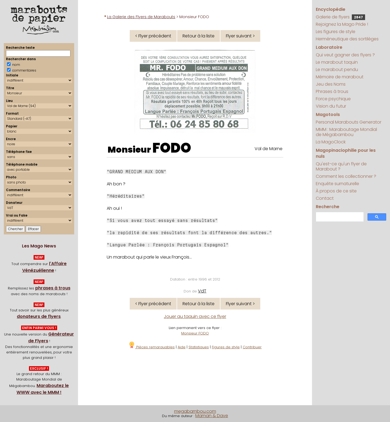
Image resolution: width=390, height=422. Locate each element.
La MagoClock (331, 142)
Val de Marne (268, 149)
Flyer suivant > (240, 36)
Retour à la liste (198, 36)
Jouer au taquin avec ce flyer (195, 316)
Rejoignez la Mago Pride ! (342, 24)
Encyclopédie (330, 9)
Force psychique (333, 99)
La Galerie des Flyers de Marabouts (141, 17)
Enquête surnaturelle (337, 184)
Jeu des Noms (331, 84)
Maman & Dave (211, 416)
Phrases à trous (332, 91)
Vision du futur (331, 106)
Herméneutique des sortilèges (347, 39)
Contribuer (252, 347)
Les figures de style (335, 31)
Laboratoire (329, 47)
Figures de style (226, 347)
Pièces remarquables (151, 347)
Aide (182, 347)
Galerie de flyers (340, 17)
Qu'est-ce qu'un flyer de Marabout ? (341, 166)
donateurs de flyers (39, 316)
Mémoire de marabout (339, 77)
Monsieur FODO (195, 333)
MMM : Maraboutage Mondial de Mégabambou (346, 132)
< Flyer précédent (153, 36)
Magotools (328, 114)
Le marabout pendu (337, 69)
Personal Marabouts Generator (348, 122)
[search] (339, 217)
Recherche (327, 207)
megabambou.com (195, 411)
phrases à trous (52, 288)
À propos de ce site (336, 191)
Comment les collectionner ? (346, 176)
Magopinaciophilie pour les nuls (346, 153)
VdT (202, 291)
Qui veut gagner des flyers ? (345, 55)
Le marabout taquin (337, 62)
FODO (171, 147)
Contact (325, 198)
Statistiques (198, 347)
